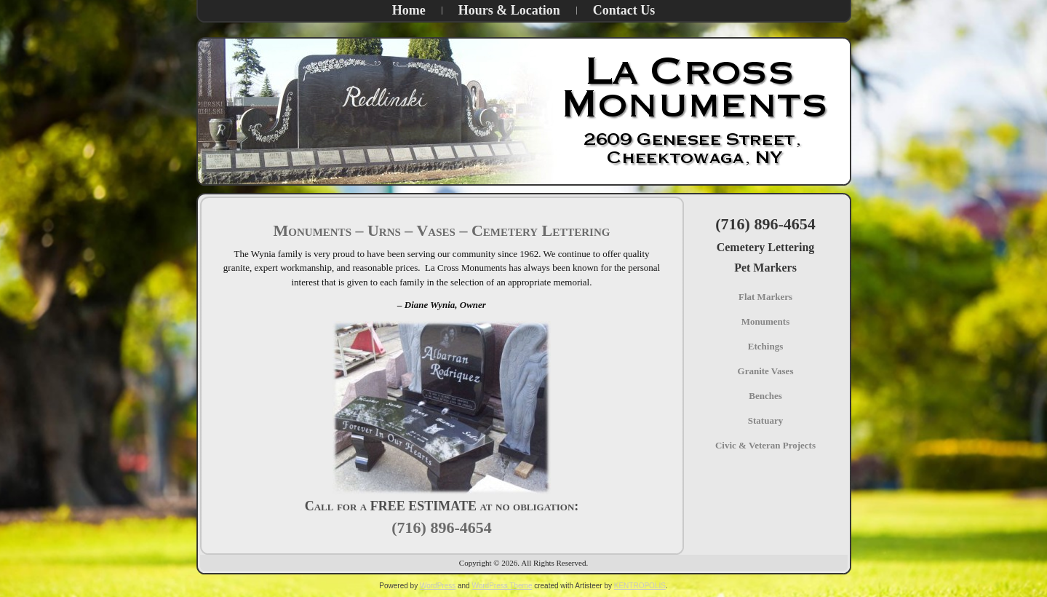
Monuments (765, 321)
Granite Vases (766, 370)
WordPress (437, 586)
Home (409, 10)
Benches (765, 395)
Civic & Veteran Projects (765, 445)
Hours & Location (509, 10)
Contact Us (624, 10)
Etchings (765, 346)
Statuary (765, 420)
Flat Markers (765, 296)
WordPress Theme (501, 586)
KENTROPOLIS (640, 586)
